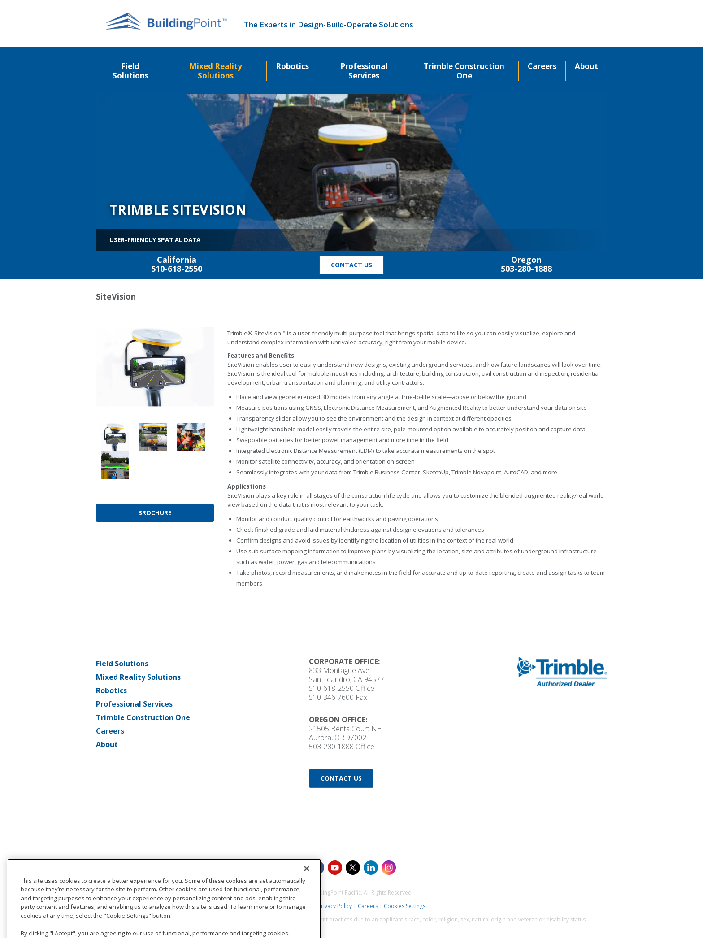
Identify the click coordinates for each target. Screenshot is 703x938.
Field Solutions (122, 664)
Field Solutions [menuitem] (130, 71)
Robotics (111, 690)
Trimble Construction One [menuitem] (464, 71)
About (107, 744)
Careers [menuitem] (542, 66)
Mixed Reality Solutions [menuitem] (215, 71)
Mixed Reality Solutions (138, 677)
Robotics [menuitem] (292, 66)
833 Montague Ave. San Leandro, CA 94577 (346, 674)
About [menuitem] (586, 66)
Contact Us (351, 265)
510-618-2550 (331, 688)
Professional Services (134, 704)
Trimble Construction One (143, 717)
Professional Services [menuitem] (364, 71)
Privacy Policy (335, 906)
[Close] (307, 902)
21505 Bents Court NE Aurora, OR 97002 (345, 733)
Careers (110, 731)
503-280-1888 (331, 746)
